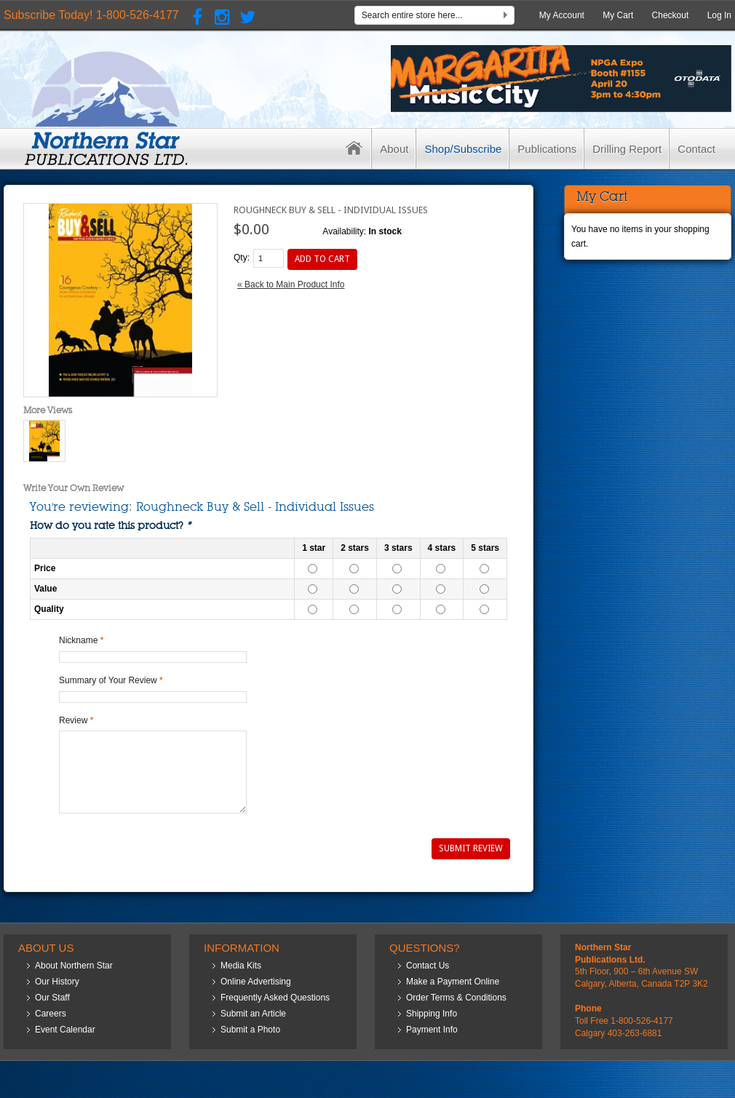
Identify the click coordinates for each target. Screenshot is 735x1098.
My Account (561, 15)
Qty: (242, 257)
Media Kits (240, 965)
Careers (50, 1014)
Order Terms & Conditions (456, 997)
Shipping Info (431, 1014)
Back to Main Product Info (290, 284)
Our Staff (52, 997)
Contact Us (427, 965)
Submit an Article (253, 1014)
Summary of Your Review (108, 681)
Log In (719, 15)
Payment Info (432, 1030)
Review (73, 721)
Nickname (78, 640)
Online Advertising (255, 981)
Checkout (670, 15)
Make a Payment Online (452, 981)
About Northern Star (74, 965)
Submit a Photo (250, 1030)
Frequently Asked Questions (275, 997)
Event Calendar (65, 1030)
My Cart (618, 15)
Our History (57, 981)
